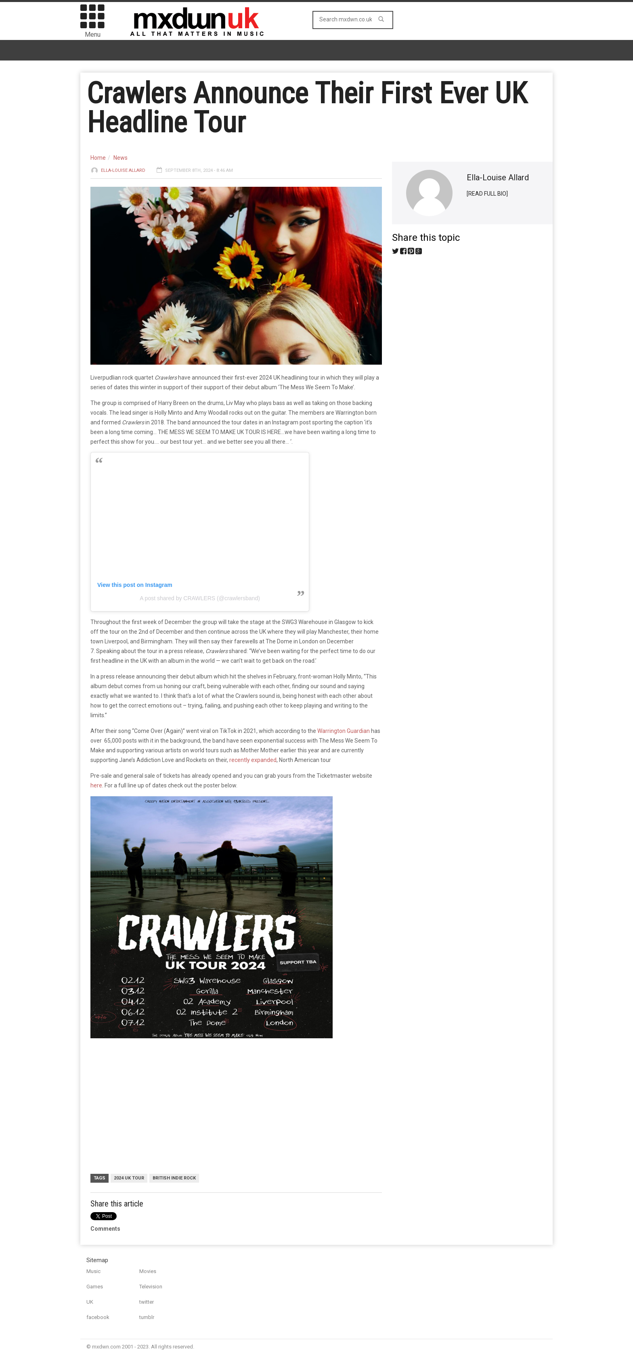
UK (89, 1302)
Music (93, 1271)
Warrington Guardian (343, 731)
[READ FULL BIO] (487, 193)
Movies (147, 1271)
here (96, 785)
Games (94, 1287)
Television (150, 1287)
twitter (146, 1302)
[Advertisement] (231, 1106)
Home (98, 157)
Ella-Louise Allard (123, 170)
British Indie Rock (174, 1178)
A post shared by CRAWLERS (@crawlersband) (200, 598)
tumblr (146, 1317)
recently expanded (253, 760)
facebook (97, 1317)
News (120, 157)
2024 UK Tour (129, 1178)
